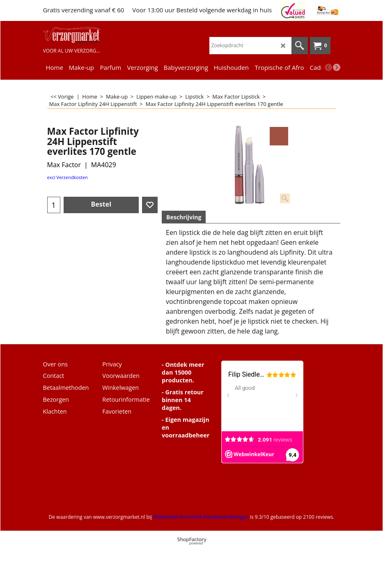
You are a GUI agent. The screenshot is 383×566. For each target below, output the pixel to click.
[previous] (328, 67)
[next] (336, 67)
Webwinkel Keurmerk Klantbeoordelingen (201, 516)
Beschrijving (183, 217)
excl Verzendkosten (67, 177)
